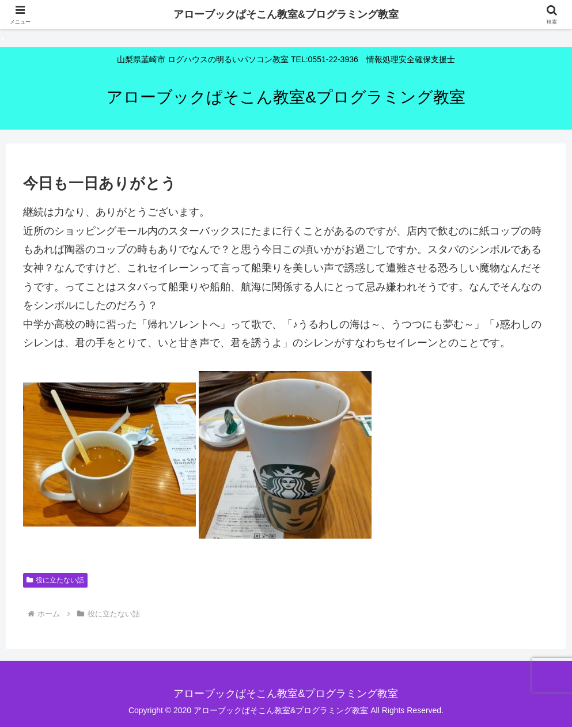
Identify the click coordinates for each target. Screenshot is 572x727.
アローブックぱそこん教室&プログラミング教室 (286, 14)
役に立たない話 (55, 580)
